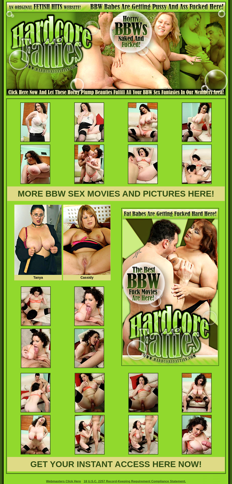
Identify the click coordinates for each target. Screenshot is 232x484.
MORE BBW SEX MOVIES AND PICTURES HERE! (116, 193)
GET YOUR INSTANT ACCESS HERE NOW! (116, 464)
